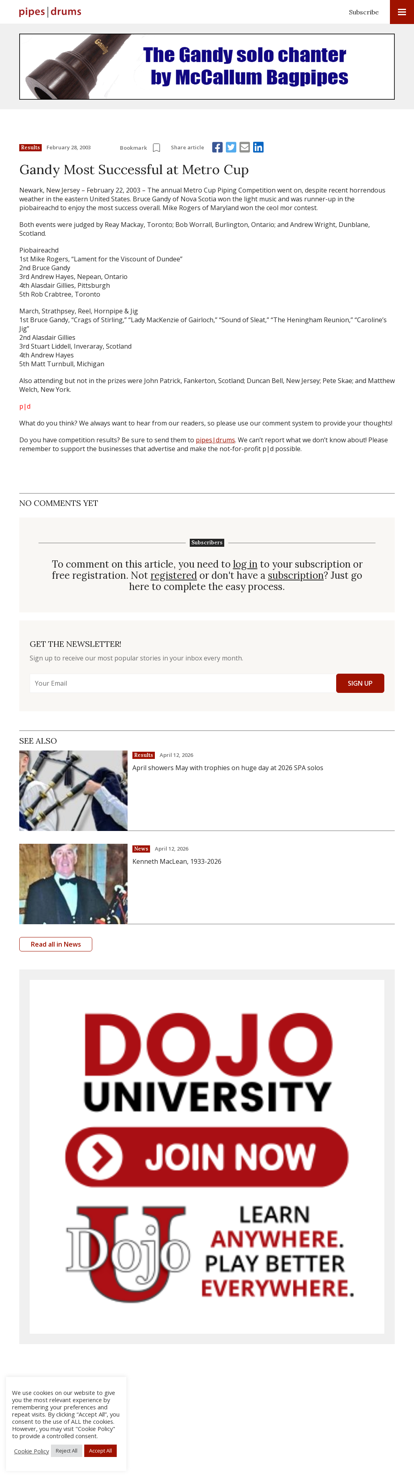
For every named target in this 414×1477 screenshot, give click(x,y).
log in (245, 564)
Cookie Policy (31, 1451)
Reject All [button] (66, 1450)
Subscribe (364, 12)
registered (173, 575)
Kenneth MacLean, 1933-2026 (176, 861)
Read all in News (56, 944)
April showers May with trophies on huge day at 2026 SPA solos (227, 767)
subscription (296, 575)
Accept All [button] (100, 1450)
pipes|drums (215, 439)
